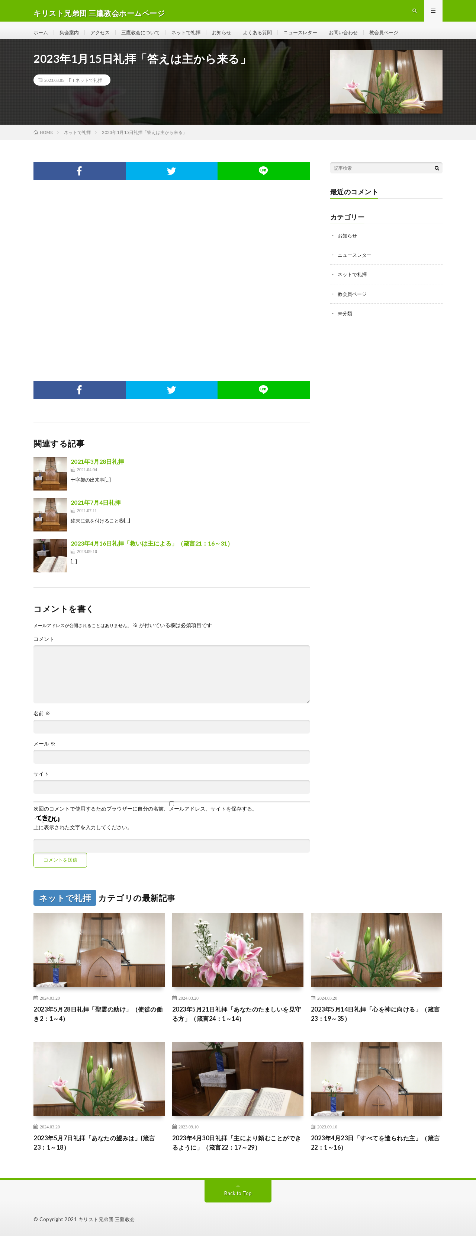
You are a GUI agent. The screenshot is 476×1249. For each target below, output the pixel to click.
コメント (43, 648)
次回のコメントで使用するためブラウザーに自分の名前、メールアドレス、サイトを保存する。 (145, 818)
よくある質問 (269, 37)
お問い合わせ (360, 37)
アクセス (103, 37)
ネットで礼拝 (194, 37)
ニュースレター (314, 37)
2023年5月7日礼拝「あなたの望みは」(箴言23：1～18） (98, 1155)
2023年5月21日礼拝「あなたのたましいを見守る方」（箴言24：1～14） (237, 1024)
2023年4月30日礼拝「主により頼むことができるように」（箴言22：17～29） (237, 1155)
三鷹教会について (146, 37)
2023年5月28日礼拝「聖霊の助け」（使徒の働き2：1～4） (98, 1024)
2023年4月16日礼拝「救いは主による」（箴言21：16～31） (152, 552)
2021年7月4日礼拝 (95, 511)
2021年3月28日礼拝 (97, 471)
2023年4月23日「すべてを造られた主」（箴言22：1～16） (373, 1155)
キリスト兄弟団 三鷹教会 (106, 1232)
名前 (41, 723)
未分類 (345, 322)
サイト (41, 783)
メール (44, 753)
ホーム (41, 37)
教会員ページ (402, 37)
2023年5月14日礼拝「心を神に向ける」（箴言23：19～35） (373, 1024)
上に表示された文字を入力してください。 (82, 837)
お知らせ (231, 37)
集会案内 (71, 37)
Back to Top (238, 1206)
